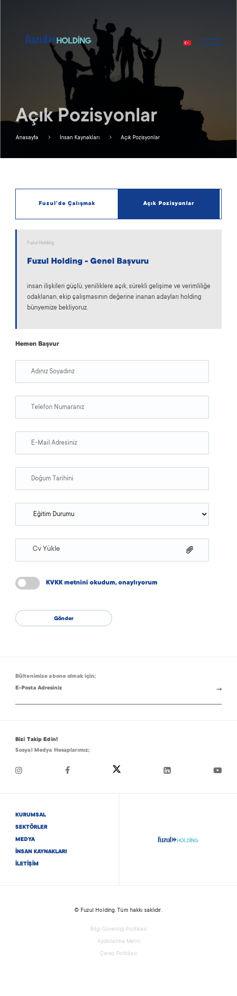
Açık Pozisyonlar (139, 138)
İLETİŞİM (27, 864)
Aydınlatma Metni (118, 942)
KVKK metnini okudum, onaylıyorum (101, 582)
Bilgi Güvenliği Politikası (118, 930)
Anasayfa (27, 138)
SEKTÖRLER (31, 828)
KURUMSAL (30, 815)
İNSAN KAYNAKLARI (41, 852)
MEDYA (25, 840)
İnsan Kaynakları (78, 138)
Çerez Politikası (118, 954)
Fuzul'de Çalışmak (67, 204)
